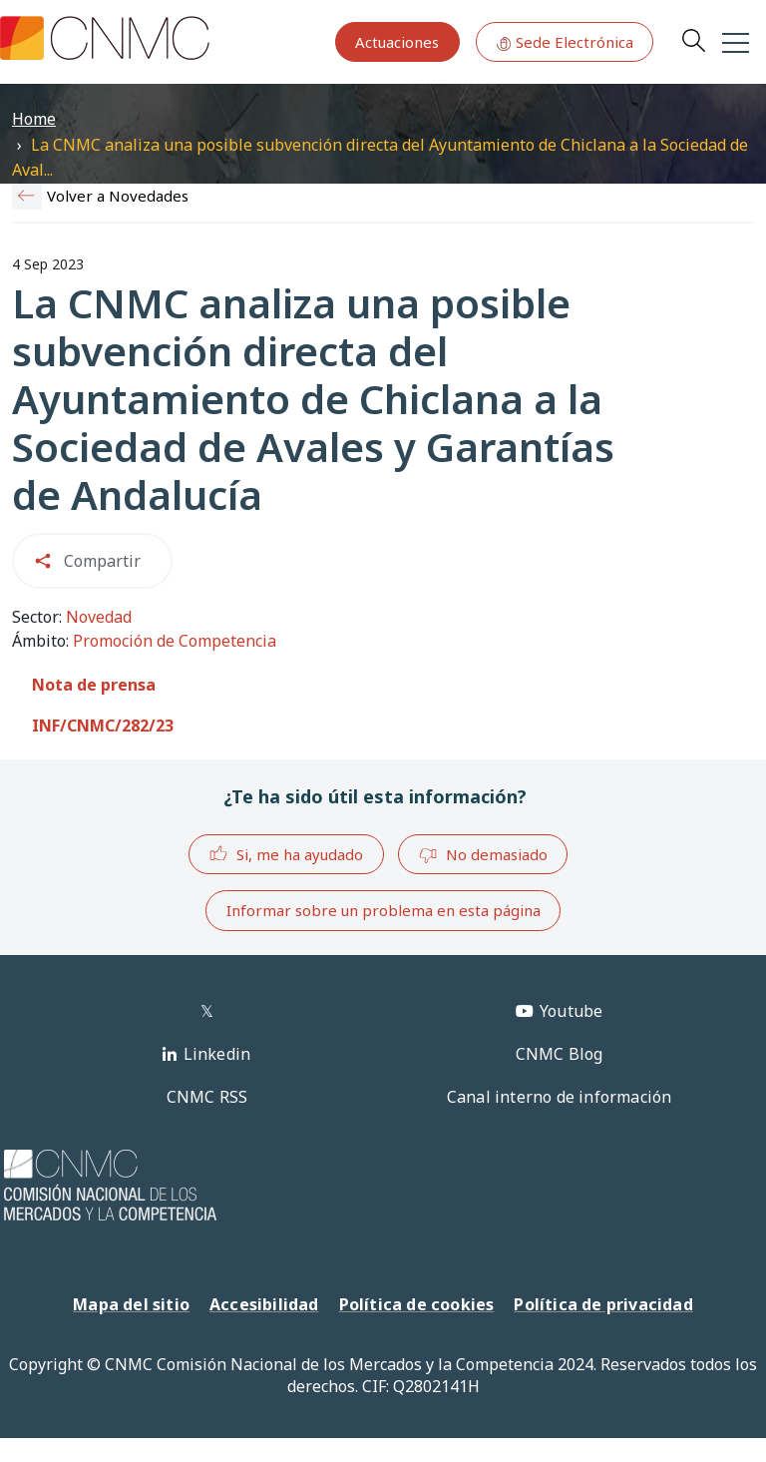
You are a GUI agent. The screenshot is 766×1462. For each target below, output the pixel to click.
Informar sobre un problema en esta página (383, 910)
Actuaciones (397, 42)
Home (34, 119)
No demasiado (483, 855)
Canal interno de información (559, 1097)
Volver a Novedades (118, 196)
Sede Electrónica (564, 42)
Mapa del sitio (131, 1304)
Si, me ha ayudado (285, 853)
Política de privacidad (603, 1304)
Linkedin (217, 1054)
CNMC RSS (207, 1097)
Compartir (102, 561)
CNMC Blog (559, 1054)
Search (693, 40)
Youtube (571, 1011)
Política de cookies (417, 1304)
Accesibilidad (264, 1304)
